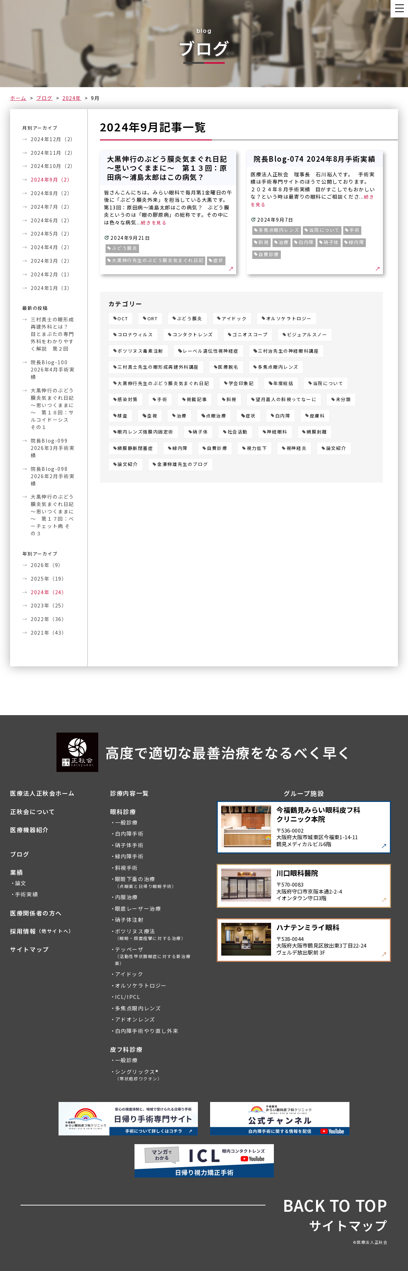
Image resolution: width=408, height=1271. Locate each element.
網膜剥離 (317, 432)
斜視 (231, 400)
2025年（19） (49, 578)
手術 (162, 400)
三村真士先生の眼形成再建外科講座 (158, 367)
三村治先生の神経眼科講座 (288, 351)
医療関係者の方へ (36, 913)
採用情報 (42, 931)
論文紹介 (336, 448)
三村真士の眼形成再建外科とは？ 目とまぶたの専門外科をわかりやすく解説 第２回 (52, 334)
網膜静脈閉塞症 (135, 448)
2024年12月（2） (53, 139)
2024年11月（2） (53, 152)
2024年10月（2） (53, 165)
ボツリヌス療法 (150, 934)
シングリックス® (138, 1075)
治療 (182, 416)
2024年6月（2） (51, 220)
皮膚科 (317, 416)
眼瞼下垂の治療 (146, 882)
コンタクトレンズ (192, 335)
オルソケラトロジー (289, 319)
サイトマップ (29, 949)
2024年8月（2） (51, 193)
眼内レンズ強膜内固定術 (145, 432)
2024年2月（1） (51, 274)
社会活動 (238, 432)
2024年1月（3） (51, 287)
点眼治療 (216, 416)
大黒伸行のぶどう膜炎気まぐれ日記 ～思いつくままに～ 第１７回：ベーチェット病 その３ (53, 515)
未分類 (343, 400)
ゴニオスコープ (250, 335)
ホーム (18, 97)
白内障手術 (129, 833)
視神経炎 (296, 448)
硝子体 (200, 432)
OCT (122, 319)
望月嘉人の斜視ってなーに (286, 400)
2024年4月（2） (51, 247)
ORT (152, 319)
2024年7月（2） (51, 206)
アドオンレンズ (135, 1019)
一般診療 (126, 822)
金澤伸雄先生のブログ (182, 464)
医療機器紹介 (29, 830)
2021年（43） (49, 632)
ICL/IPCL (127, 996)
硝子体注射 (129, 919)
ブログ (44, 97)
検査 (122, 416)
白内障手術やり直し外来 (147, 1030)
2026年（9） (47, 564)
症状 (251, 416)
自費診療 (217, 448)
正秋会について (32, 812)
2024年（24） (49, 592)
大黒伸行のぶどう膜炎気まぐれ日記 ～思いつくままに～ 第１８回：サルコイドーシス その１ (53, 408)
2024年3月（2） (51, 260)
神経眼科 (277, 432)
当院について (328, 383)
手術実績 (26, 894)
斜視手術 (126, 867)
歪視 (152, 416)
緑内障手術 (129, 856)
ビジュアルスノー (307, 335)
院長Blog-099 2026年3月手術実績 (53, 448)
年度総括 (283, 383)
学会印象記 (241, 383)
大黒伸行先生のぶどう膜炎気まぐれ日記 (163, 383)
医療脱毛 (228, 367)
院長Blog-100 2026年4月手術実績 (53, 369)
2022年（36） (49, 618)
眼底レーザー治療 (138, 908)
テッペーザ (153, 956)
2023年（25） (49, 605)
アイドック (234, 319)
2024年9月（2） (51, 179)
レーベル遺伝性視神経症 (211, 351)
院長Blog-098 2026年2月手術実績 (53, 476)
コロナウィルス (135, 335)
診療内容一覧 (129, 793)
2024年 (71, 97)
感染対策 (127, 400)
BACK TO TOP (335, 1205)
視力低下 (257, 448)
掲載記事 (197, 400)
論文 (20, 883)
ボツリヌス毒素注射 (140, 351)
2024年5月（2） (51, 233)
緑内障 (180, 448)
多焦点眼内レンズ (278, 367)
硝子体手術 (129, 845)
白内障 (283, 416)
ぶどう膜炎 (189, 319)
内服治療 (126, 897)
